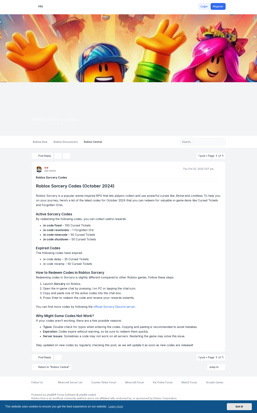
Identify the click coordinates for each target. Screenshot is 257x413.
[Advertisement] (128, 109)
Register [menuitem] (218, 6)
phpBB (51, 394)
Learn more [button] (115, 406)
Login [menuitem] (204, 6)
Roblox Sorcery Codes (51, 177)
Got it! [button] (239, 406)
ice (46, 167)
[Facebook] (45, 382)
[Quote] (218, 169)
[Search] (216, 142)
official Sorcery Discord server (114, 306)
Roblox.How (38, 398)
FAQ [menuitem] (38, 6)
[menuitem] (196, 6)
